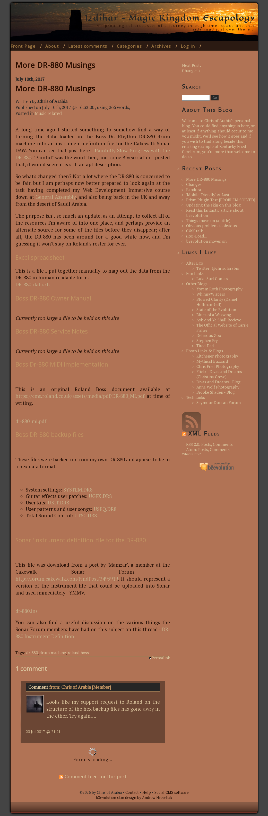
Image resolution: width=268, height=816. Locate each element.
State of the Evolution (216, 309)
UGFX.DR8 (100, 496)
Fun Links (195, 273)
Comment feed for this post (92, 776)
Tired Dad (205, 345)
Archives (161, 46)
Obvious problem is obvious (211, 225)
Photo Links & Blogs (204, 350)
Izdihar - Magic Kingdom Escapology (170, 17)
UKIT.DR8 (58, 502)
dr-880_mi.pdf (30, 421)
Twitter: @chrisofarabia (217, 268)
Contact (132, 792)
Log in (188, 46)
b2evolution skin (110, 797)
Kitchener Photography (217, 356)
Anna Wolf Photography (217, 387)
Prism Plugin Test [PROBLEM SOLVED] (220, 199)
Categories (129, 46)
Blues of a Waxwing (213, 314)
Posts (206, 444)
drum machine (53, 652)
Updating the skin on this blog (213, 205)
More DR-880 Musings (55, 88)
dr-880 (32, 652)
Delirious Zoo (208, 335)
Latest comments (87, 46)
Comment (38, 687)
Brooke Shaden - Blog (215, 392)
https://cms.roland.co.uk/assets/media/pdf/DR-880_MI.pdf (80, 396)
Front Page (23, 46)
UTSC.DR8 (85, 515)
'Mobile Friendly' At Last (207, 194)
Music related (48, 113)
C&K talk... (196, 230)
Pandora (193, 189)
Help (146, 792)
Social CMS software (171, 792)
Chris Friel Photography (217, 366)
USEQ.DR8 (105, 509)
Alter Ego (194, 263)
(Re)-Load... (196, 236)
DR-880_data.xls (32, 284)
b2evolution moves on (206, 241)
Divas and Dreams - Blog (218, 381)
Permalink (159, 657)
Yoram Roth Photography (219, 288)
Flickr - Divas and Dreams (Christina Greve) (219, 374)
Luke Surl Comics (212, 278)
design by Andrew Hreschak (148, 797)
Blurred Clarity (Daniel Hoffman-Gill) (216, 302)
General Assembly (56, 197)
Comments (223, 444)
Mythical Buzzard (212, 361)
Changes (194, 184)
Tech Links (195, 397)
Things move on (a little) (208, 220)
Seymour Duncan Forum (218, 402)
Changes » (191, 70)
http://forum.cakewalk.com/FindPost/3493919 (66, 578)
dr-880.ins (26, 611)
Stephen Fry (207, 340)
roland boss (78, 652)
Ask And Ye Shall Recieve (218, 319)
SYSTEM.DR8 (78, 489)
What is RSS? (191, 454)
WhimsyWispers (210, 294)
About (52, 46)
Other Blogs (197, 283)
